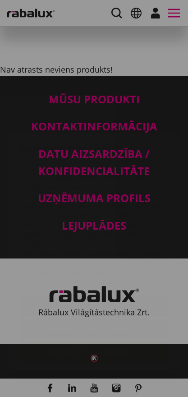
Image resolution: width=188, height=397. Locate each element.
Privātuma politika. (112, 229)
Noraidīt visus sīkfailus (94, 277)
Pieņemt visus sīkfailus (94, 300)
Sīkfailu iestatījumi (94, 254)
